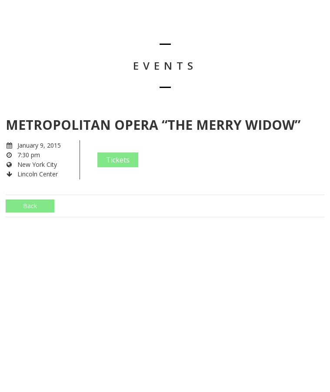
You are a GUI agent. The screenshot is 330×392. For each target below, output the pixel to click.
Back (30, 206)
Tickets (118, 160)
